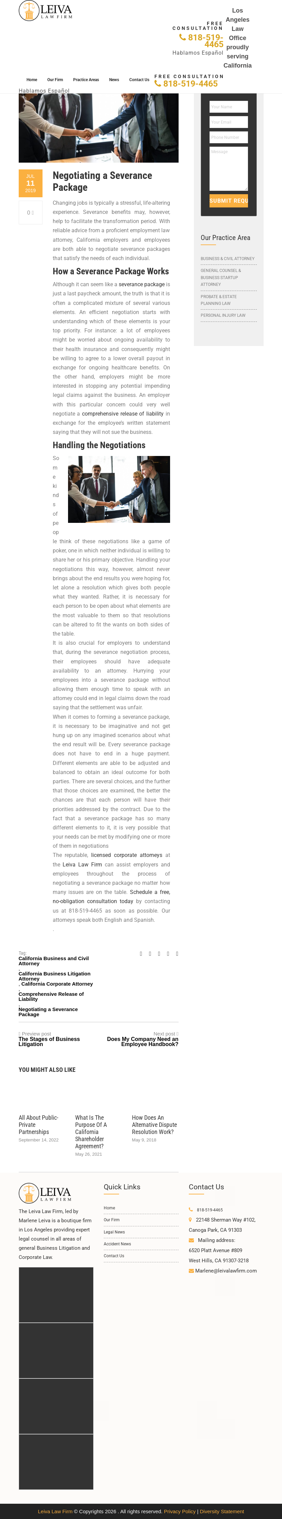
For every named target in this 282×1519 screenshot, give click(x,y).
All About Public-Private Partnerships (38, 1124)
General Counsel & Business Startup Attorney (221, 277)
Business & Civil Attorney (227, 258)
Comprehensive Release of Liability (51, 996)
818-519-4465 (201, 41)
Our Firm (55, 79)
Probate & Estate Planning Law (219, 300)
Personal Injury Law (223, 315)
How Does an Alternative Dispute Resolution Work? (154, 1124)
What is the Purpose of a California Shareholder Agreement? (91, 1132)
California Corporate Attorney (57, 983)
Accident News (117, 1244)
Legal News (114, 1232)
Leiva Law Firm (55, 1511)
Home (32, 79)
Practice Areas (86, 79)
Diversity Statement (222, 1511)
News (114, 79)
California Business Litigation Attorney (55, 976)
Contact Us (139, 79)
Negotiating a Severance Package (48, 1012)
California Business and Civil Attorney (54, 961)
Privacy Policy (180, 1511)
